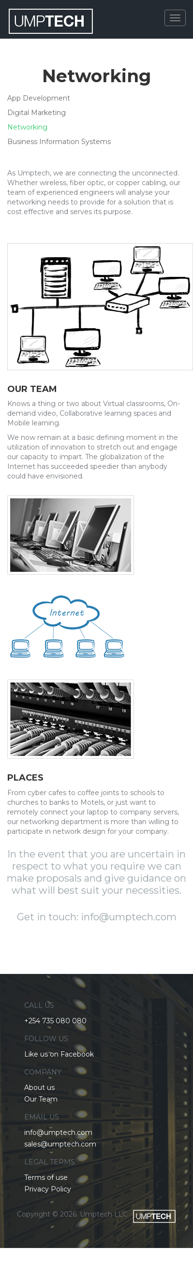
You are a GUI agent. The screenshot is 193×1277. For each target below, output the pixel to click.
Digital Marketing (36, 112)
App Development (38, 98)
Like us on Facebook (59, 1054)
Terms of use (46, 1177)
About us (39, 1087)
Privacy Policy (47, 1189)
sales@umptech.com (60, 1144)
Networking (27, 127)
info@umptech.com (58, 1132)
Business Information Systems (59, 141)
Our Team (41, 1099)
